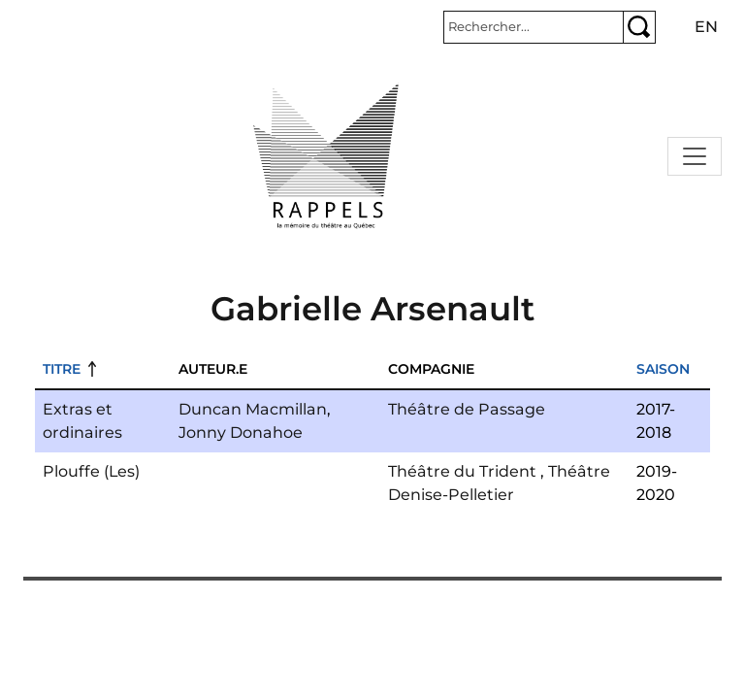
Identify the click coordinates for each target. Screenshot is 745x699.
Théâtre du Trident (462, 471)
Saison (663, 369)
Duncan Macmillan (252, 409)
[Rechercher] (533, 27)
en (706, 26)
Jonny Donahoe (240, 432)
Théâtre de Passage (466, 409)
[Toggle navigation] (694, 156)
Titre (62, 369)
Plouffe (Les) (91, 471)
